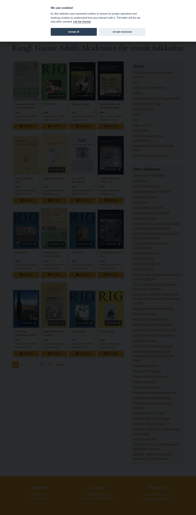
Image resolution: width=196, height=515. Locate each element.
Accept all (73, 31)
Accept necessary (122, 31)
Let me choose (82, 21)
